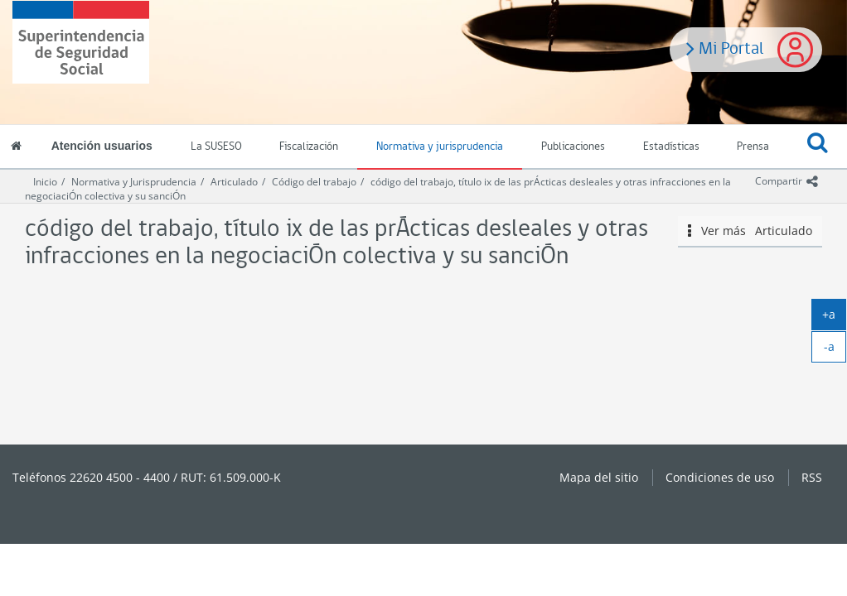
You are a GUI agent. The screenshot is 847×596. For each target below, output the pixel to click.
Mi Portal (725, 47)
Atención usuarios (101, 145)
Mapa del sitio (598, 477)
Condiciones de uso (720, 477)
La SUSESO (216, 147)
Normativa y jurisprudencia (439, 147)
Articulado (234, 182)
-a (835, 350)
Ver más (750, 231)
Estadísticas (671, 147)
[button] (817, 147)
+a (834, 317)
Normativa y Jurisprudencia (133, 182)
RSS (811, 477)
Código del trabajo (314, 182)
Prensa (753, 147)
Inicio (45, 182)
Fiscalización (308, 147)
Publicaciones (573, 147)
